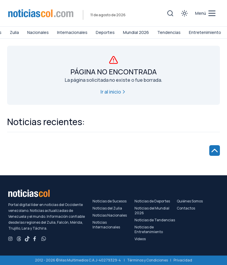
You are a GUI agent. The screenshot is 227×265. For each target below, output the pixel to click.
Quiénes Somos (190, 201)
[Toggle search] (170, 13)
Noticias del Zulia (107, 208)
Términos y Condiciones (147, 260)
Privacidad (183, 260)
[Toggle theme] (184, 13)
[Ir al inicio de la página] (214, 150)
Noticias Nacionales (110, 215)
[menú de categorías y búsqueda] (206, 13)
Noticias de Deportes (152, 201)
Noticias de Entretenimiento (148, 229)
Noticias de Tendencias (154, 220)
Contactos (186, 208)
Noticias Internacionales (106, 225)
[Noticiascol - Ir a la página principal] (40, 13)
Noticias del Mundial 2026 (151, 210)
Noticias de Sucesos (110, 201)
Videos (140, 239)
